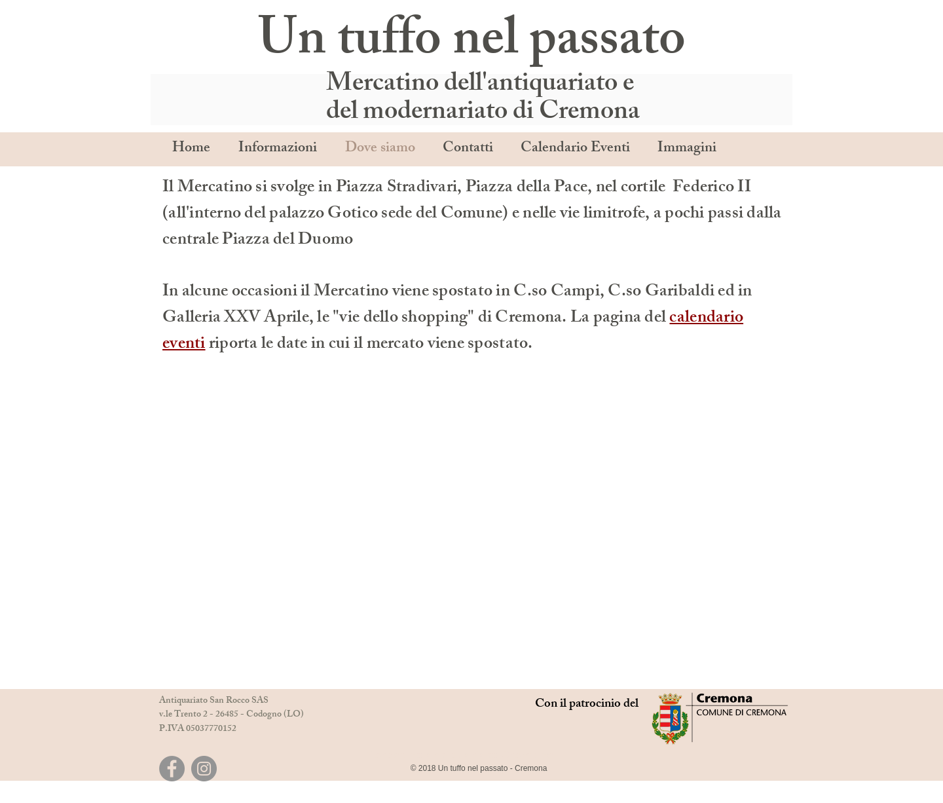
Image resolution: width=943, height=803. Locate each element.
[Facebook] (172, 768)
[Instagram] (204, 768)
